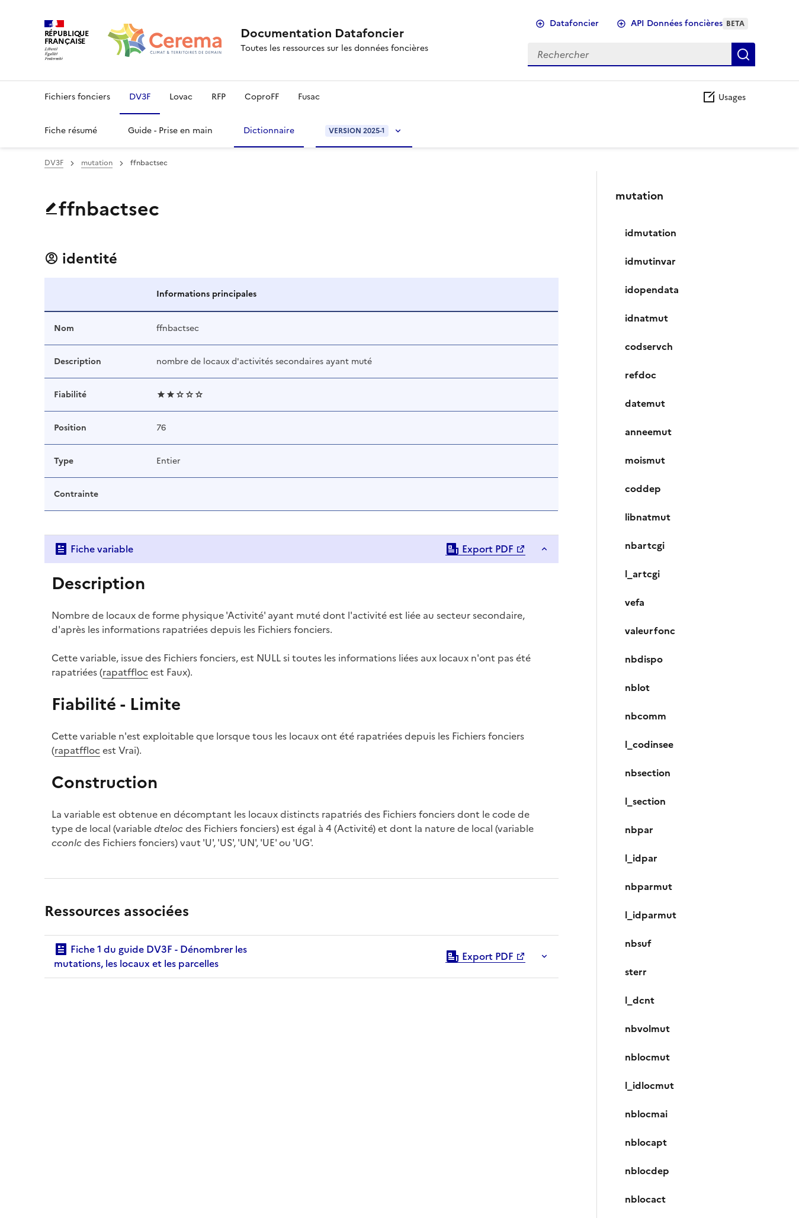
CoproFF (262, 97)
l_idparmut (650, 915)
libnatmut (647, 517)
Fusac (309, 97)
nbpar (639, 829)
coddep (643, 488)
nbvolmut (647, 1028)
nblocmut (647, 1057)
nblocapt (646, 1142)
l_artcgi (642, 574)
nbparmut (648, 886)
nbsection (647, 773)
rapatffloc (125, 672)
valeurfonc (650, 631)
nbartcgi (645, 545)
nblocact (645, 1199)
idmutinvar (650, 261)
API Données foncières (689, 23)
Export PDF (479, 549)
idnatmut (646, 318)
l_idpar (641, 858)
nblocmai (646, 1114)
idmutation (650, 233)
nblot (637, 687)
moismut (645, 460)
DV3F (139, 97)
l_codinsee (649, 744)
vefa (634, 602)
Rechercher (743, 54)
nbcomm (645, 716)
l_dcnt (639, 1000)
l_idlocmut (649, 1085)
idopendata (652, 289)
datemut (645, 403)
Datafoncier (574, 23)
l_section (645, 801)
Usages (724, 97)
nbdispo (644, 659)
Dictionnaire (268, 130)
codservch (649, 346)
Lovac (180, 97)
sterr (636, 972)
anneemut (648, 432)
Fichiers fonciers (77, 97)
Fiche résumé (70, 130)
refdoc (640, 375)
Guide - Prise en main (170, 130)
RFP (218, 97)
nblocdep (647, 1171)
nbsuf (638, 943)
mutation (97, 163)
